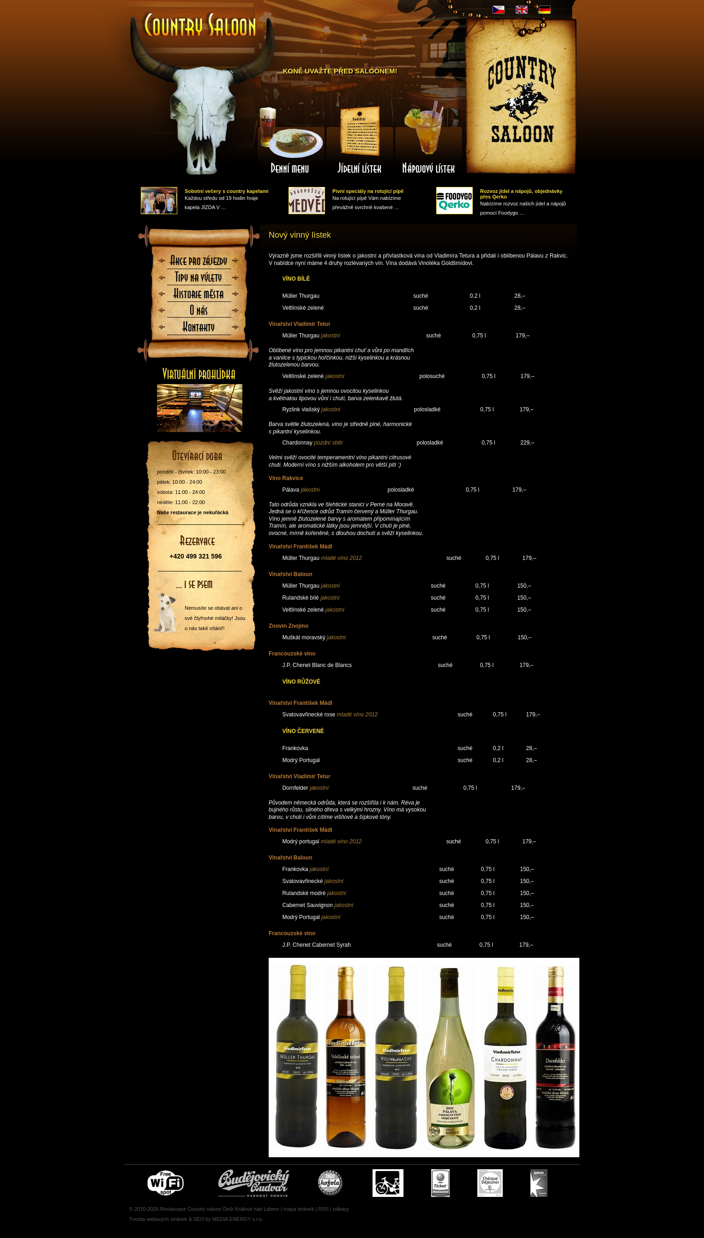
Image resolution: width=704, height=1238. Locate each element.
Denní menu (290, 140)
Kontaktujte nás (199, 329)
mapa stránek (298, 1209)
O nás (199, 313)
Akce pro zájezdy (199, 263)
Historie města (199, 296)
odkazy (341, 1209)
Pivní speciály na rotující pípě (367, 191)
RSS (323, 1209)
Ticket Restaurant (440, 1183)
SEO (198, 1219)
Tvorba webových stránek (158, 1219)
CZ (498, 10)
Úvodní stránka (200, 25)
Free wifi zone (167, 1183)
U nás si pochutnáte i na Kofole (331, 1183)
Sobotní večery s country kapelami (227, 191)
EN (522, 10)
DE (545, 10)
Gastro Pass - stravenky (539, 1183)
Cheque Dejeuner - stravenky (490, 1183)
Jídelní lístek (359, 140)
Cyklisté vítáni (388, 1183)
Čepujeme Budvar (253, 1183)
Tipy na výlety (199, 279)
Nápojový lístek (428, 140)
